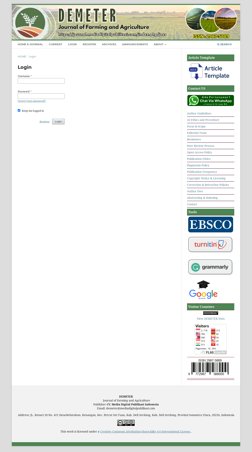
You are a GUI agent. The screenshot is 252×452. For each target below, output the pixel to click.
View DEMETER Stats (211, 318)
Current (55, 44)
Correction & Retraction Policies (208, 185)
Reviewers (194, 139)
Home (22, 56)
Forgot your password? (32, 101)
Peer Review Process (200, 146)
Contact (192, 204)
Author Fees (195, 191)
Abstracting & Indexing (202, 198)
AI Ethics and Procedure (203, 120)
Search (224, 44)
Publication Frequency (202, 172)
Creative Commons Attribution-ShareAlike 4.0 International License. (145, 431)
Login (72, 44)
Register (89, 44)
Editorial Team (197, 133)
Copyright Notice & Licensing (206, 178)
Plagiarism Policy (198, 165)
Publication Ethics (198, 159)
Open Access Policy (199, 152)
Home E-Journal (30, 44)
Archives (109, 44)
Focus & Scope (196, 126)
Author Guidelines (199, 113)
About (159, 44)
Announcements (135, 44)
